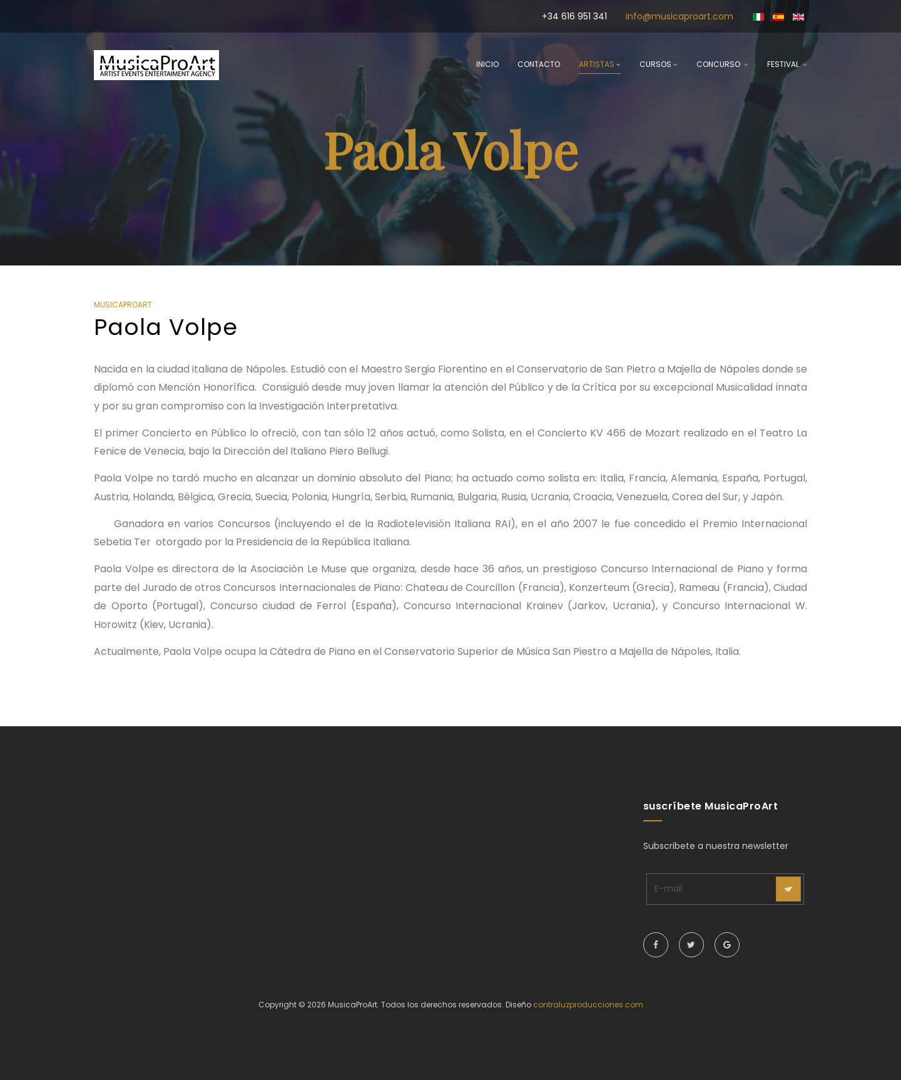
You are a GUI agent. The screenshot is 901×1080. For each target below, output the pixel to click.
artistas (600, 64)
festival (787, 64)
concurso (722, 64)
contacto (538, 64)
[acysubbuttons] (788, 889)
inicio (487, 64)
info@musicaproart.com (679, 16)
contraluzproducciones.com (588, 1004)
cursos (658, 64)
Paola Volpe (166, 327)
